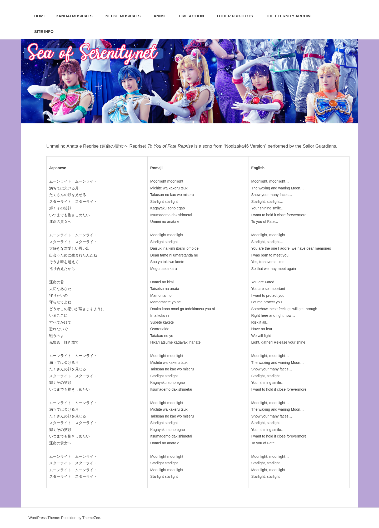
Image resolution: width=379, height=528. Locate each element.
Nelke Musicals (126, 16)
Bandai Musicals (77, 16)
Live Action (194, 16)
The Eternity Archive (292, 16)
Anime (162, 16)
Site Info (46, 31)
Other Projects (238, 16)
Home (40, 16)
